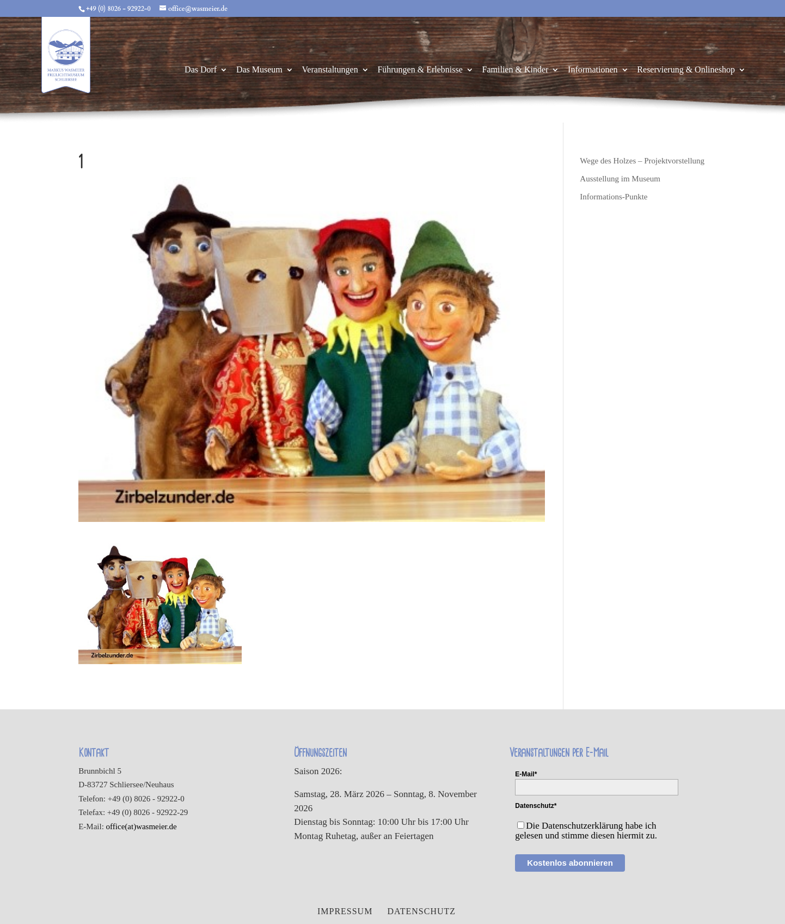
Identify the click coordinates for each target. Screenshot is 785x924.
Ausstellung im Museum (620, 178)
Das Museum (259, 70)
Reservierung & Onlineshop (686, 70)
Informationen (593, 70)
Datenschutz (421, 911)
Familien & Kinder (515, 70)
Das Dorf (201, 70)
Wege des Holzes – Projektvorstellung (642, 160)
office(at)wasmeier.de (141, 826)
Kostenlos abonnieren (570, 862)
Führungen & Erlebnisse (419, 70)
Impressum (344, 911)
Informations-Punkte (613, 196)
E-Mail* (526, 774)
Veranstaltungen (330, 70)
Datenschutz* (535, 806)
